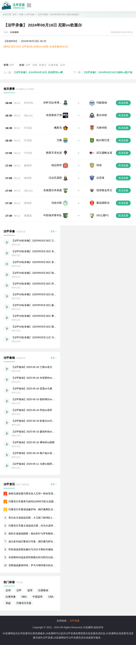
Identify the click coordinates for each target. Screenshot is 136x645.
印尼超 (28, 127)
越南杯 (28, 165)
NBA (24, 596)
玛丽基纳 (101, 102)
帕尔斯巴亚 (103, 140)
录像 (21, 14)
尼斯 (34, 64)
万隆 (59, 140)
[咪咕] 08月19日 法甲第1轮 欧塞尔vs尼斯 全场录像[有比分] (36, 46)
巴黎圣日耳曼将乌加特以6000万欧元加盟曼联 (33, 501)
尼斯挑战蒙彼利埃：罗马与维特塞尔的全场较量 (34, 565)
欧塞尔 (43, 64)
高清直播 (123, 102)
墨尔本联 (101, 115)
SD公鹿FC (102, 215)
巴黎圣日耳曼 (23, 603)
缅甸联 (28, 177)
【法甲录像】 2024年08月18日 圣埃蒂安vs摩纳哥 (40, 72)
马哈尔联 (56, 202)
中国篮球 (37, 596)
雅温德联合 (103, 202)
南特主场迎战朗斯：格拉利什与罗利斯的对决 (33, 533)
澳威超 (28, 215)
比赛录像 (53, 64)
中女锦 (28, 152)
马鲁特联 (101, 127)
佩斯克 (58, 127)
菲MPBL (29, 102)
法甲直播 (74, 620)
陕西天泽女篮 (54, 152)
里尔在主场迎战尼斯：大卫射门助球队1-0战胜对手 (36, 517)
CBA (50, 596)
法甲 (11, 64)
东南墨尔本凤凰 (52, 190)
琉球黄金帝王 (104, 190)
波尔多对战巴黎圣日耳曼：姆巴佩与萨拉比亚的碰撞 (36, 541)
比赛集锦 (43, 590)
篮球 (29, 590)
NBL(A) (28, 115)
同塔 (99, 165)
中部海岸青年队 (52, 215)
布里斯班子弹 (54, 115)
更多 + (54, 231)
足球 (62, 64)
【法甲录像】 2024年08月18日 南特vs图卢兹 (107, 72)
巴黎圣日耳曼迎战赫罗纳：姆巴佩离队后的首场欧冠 (36, 509)
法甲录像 (30, 14)
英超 (8, 603)
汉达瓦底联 (55, 177)
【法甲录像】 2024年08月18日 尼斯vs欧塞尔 (58, 14)
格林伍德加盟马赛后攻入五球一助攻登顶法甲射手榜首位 (39, 493)
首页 (14, 14)
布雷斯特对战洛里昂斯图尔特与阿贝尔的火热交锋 (35, 557)
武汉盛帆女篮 (104, 152)
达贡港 (100, 177)
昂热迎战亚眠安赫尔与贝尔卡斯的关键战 (30, 549)
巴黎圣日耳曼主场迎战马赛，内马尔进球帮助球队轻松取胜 (40, 525)
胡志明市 (56, 165)
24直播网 (14, 32)
